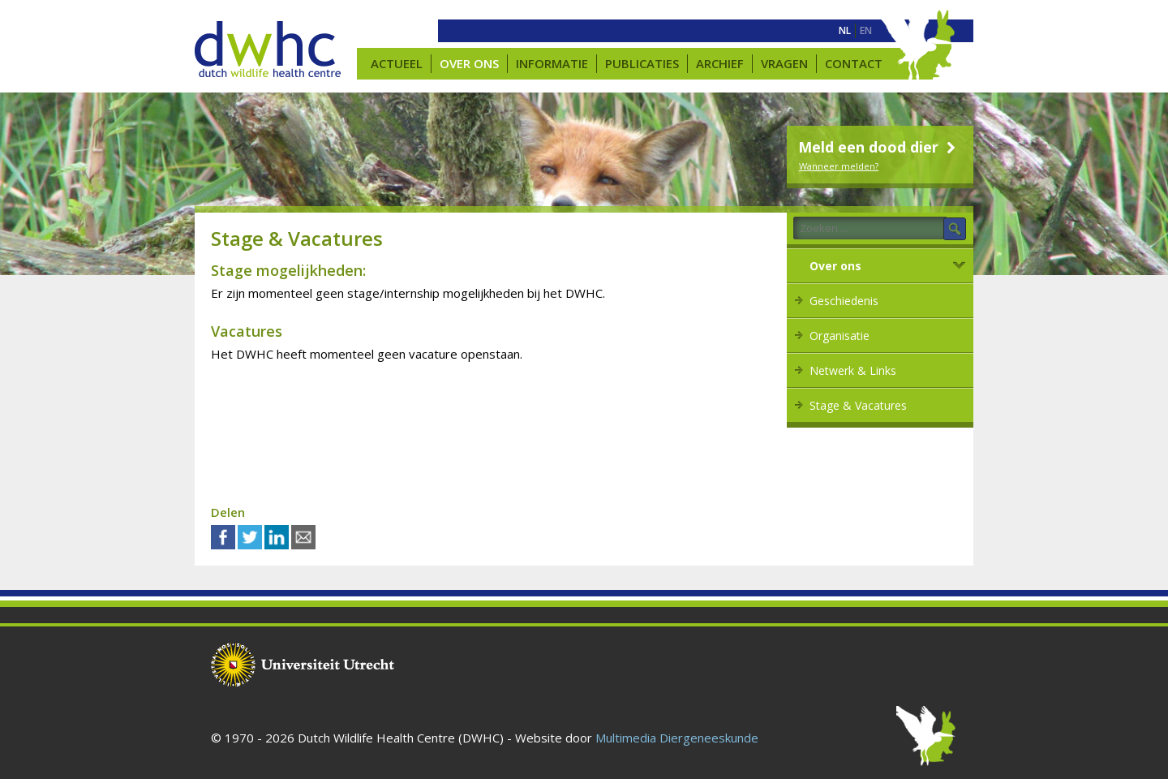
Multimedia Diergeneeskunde (676, 738)
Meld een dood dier (879, 147)
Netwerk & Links (852, 370)
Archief (720, 63)
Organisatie (839, 335)
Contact (853, 63)
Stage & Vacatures (858, 405)
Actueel (397, 63)
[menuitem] (845, 31)
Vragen (784, 63)
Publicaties (642, 63)
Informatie (552, 63)
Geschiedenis (843, 300)
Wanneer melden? (838, 166)
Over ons (469, 63)
